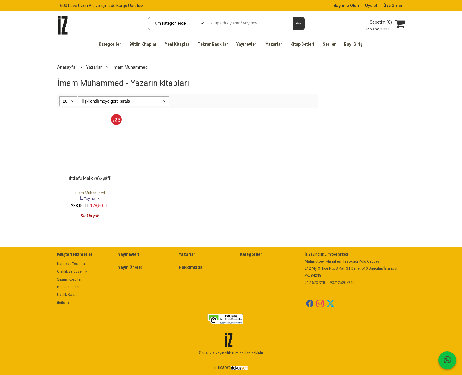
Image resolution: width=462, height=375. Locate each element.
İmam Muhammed (90, 193)
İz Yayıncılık (89, 198)
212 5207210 (315, 282)
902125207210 (342, 282)
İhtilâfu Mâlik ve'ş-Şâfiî (90, 178)
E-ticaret (222, 367)
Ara (298, 23)
